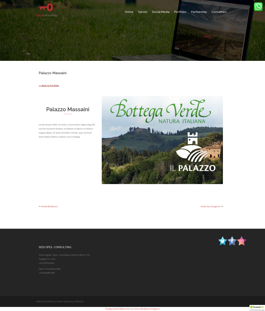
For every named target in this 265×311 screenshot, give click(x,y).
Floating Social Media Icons (117, 309)
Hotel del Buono (50, 206)
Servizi (142, 12)
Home (129, 12)
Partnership (199, 12)
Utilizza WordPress (45, 301)
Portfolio (180, 12)
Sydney (67, 301)
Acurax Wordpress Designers (146, 309)
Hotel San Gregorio (210, 206)
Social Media (161, 12)
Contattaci (219, 12)
